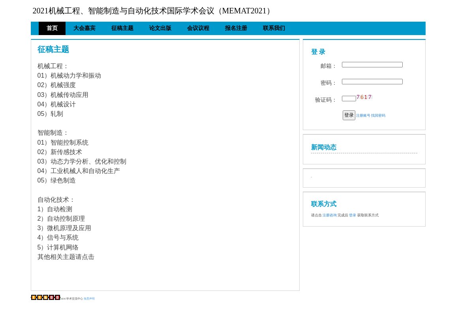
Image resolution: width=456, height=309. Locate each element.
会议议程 (198, 28)
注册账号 (363, 115)
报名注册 (236, 28)
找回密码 (378, 115)
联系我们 (274, 28)
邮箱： (329, 66)
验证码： (326, 100)
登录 (349, 115)
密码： (329, 83)
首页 (52, 28)
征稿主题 (122, 28)
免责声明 (89, 298)
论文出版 (160, 28)
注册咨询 (330, 215)
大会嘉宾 (84, 28)
